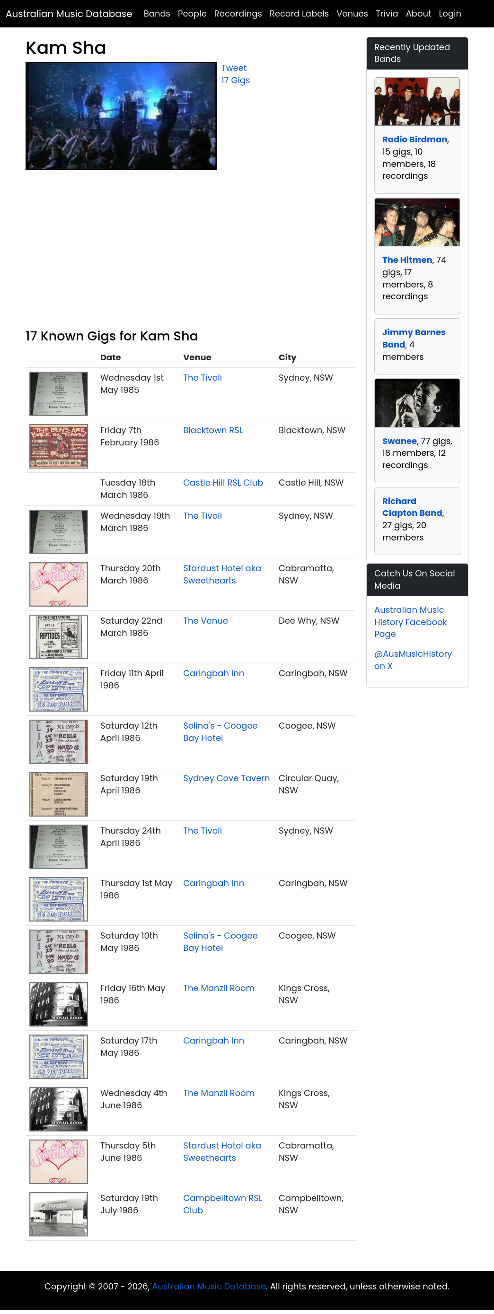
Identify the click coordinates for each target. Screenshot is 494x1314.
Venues (352, 13)
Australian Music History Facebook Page (410, 622)
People (192, 13)
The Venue (205, 621)
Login (450, 13)
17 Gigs (235, 80)
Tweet (234, 68)
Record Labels (299, 13)
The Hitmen (407, 260)
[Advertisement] (190, 257)
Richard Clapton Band (412, 507)
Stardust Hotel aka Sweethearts (222, 574)
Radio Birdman (414, 139)
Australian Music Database (69, 13)
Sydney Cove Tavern (226, 778)
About (419, 13)
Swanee (399, 441)
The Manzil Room (219, 988)
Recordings (238, 13)
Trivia (387, 13)
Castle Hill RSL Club (223, 482)
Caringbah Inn (213, 673)
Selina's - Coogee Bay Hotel (220, 732)
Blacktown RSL (213, 430)
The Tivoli (202, 377)
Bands (157, 13)
